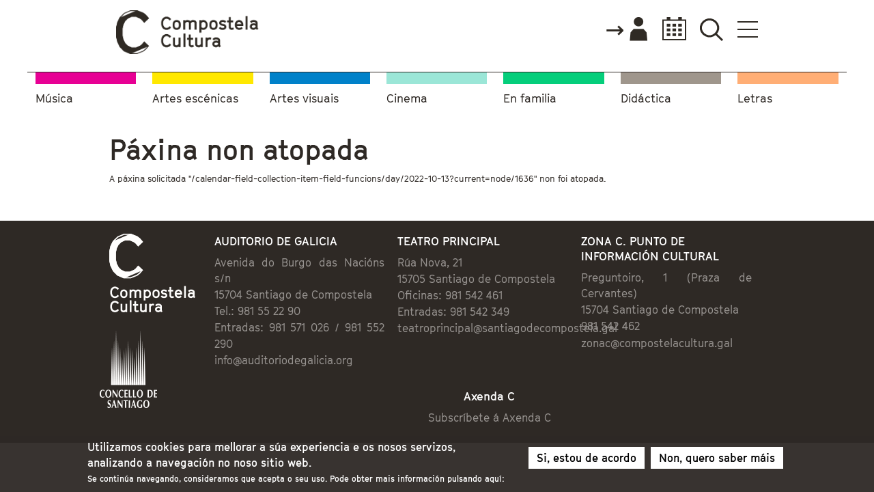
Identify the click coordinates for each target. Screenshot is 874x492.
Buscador (793, 29)
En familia (529, 96)
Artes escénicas (195, 96)
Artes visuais (304, 96)
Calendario (752, 29)
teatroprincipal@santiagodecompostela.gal (498, 329)
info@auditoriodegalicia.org (227, 329)
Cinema (406, 96)
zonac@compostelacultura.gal (693, 328)
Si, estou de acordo (586, 460)
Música (54, 96)
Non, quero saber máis (717, 460)
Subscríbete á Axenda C (502, 392)
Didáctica (646, 96)
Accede (708, 30)
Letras (754, 96)
